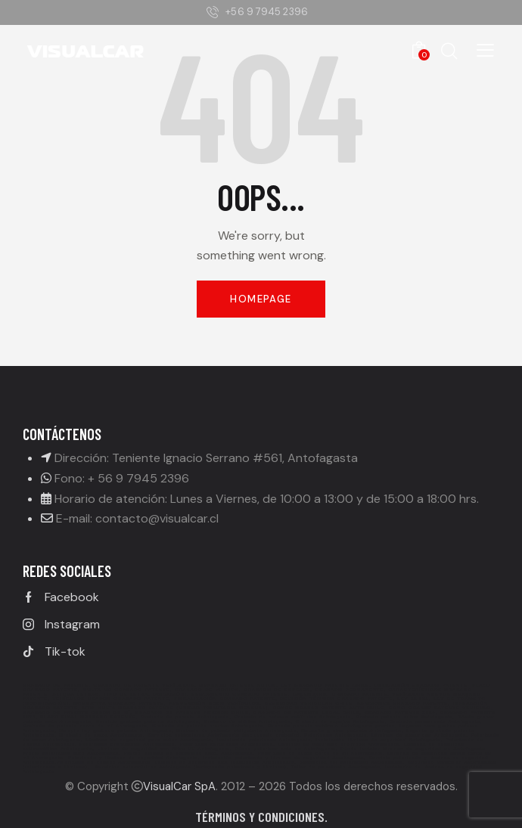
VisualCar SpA (179, 786)
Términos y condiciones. (261, 816)
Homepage (260, 299)
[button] (485, 49)
